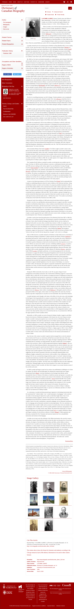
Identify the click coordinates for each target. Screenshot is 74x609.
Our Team (26, 2)
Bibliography (6, 24)
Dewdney (28, 171)
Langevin (63, 243)
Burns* (37, 373)
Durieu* (59, 228)
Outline (4, 20)
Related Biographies (8, 44)
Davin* (59, 181)
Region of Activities (7, 68)
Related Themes (7, 37)
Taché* (70, 49)
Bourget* (67, 47)
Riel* (60, 133)
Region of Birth (6, 65)
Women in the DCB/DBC (9, 114)
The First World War (8, 108)
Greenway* (68, 236)
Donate (47, 2)
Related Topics (6, 40)
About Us (20, 2)
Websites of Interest (60, 605)
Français (4, 2)
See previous (7, 98)
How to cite (6, 29)
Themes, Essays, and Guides (10, 103)
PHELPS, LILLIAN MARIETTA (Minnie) (14, 90)
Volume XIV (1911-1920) (6, 5)
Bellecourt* (48, 34)
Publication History (7, 51)
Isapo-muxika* (34, 167)
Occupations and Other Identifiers (11, 61)
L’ (58, 99)
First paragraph (7, 22)
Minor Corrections (7, 83)
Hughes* (65, 343)
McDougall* (42, 85)
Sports (5, 106)
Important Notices (51, 605)
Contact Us (33, 2)
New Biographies (7, 79)
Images (5, 26)
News (14, 2)
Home (10, 2)
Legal (55, 410)
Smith (53, 378)
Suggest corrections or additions (39, 605)
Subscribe (41, 2)
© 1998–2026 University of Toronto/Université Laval (60, 473)
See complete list (8, 116)
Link (34, 38)
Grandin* (47, 148)
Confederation (6, 111)
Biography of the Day (8, 86)
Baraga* (57, 412)
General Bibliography (67, 471)
